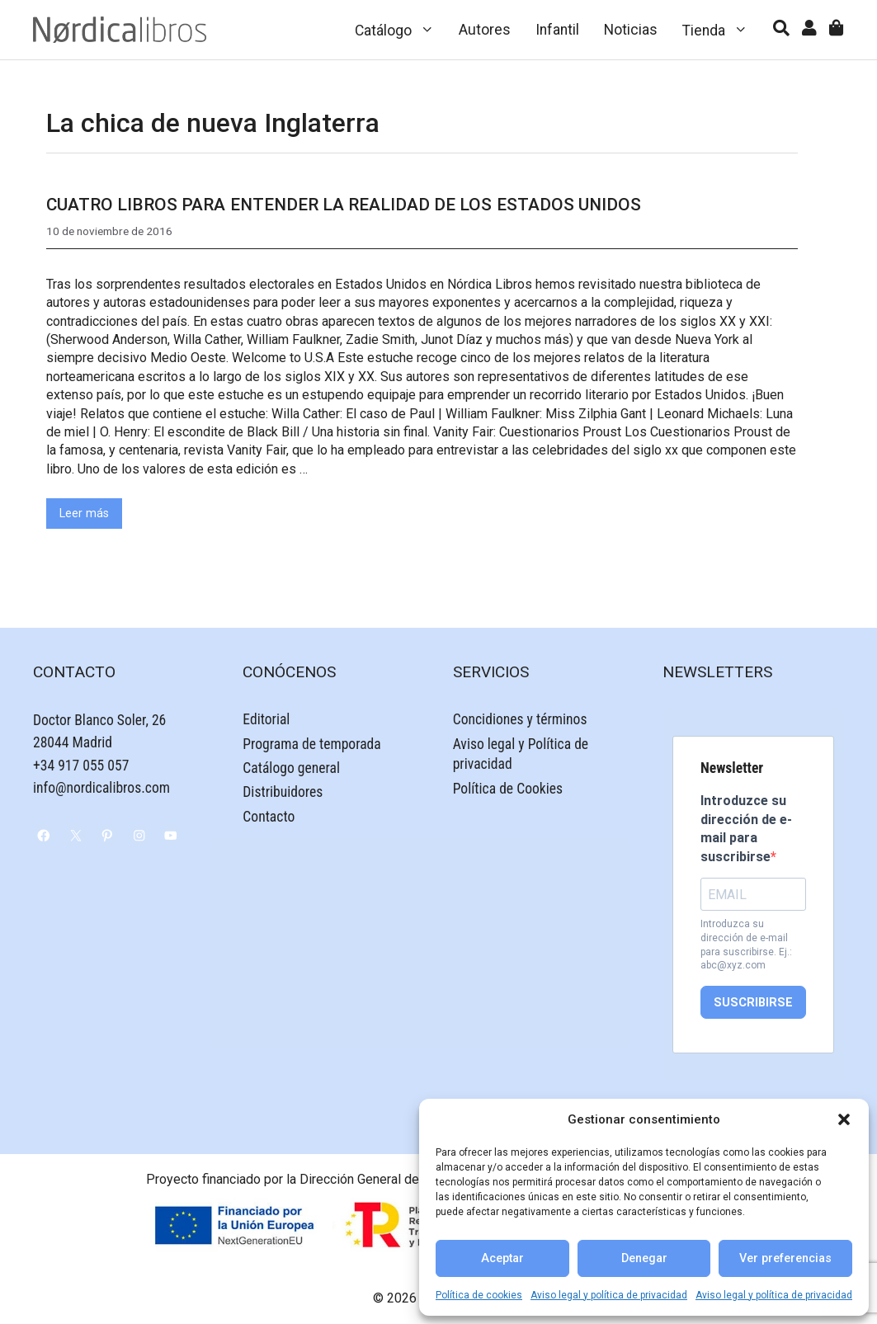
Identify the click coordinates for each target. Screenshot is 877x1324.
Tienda (721, 30)
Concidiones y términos (520, 719)
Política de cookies (479, 1295)
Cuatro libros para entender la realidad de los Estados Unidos (343, 204)
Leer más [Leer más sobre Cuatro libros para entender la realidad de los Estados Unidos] (84, 514)
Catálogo (401, 30)
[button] (844, 1119)
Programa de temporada (311, 744)
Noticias (631, 29)
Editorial (266, 719)
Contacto (269, 816)
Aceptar (502, 1258)
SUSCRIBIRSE (753, 1003)
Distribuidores (283, 792)
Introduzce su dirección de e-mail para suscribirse (746, 828)
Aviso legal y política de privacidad (608, 1295)
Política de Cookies (508, 788)
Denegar (644, 1258)
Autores (485, 29)
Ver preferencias (785, 1258)
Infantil (557, 29)
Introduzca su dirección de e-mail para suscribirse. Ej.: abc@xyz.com (746, 944)
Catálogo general (291, 768)
